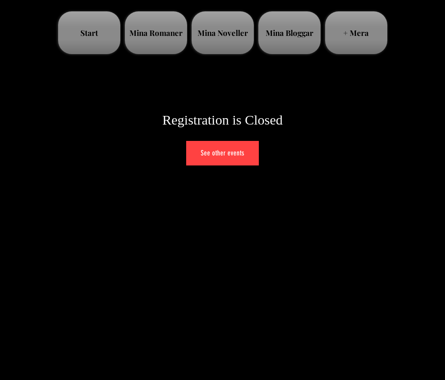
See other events (222, 153)
